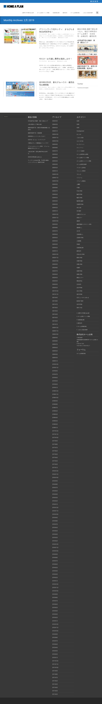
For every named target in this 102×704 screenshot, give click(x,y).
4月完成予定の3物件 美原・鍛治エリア (38, 121)
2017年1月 (55, 467)
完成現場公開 (56, 12)
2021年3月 (55, 317)
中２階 (51, 37)
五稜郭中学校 (80, 204)
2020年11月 (55, 331)
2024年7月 (55, 191)
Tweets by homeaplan (82, 87)
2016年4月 (55, 494)
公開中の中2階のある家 (28, 12)
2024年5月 (55, 197)
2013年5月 (55, 607)
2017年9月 (55, 441)
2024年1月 (55, 211)
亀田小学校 (79, 197)
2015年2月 (55, 541)
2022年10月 (55, 261)
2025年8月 (55, 147)
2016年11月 (55, 474)
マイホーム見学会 (64, 87)
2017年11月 (55, 434)
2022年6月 (55, 274)
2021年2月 (55, 321)
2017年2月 (55, 464)
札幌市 (78, 267)
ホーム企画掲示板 (75, 12)
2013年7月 (55, 600)
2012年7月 (55, 641)
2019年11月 (55, 367)
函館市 (51, 35)
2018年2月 (55, 424)
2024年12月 (55, 174)
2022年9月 (55, 264)
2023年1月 (55, 251)
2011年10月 (55, 667)
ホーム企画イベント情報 (43, 12)
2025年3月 (55, 164)
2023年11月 (55, 217)
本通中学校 (79, 261)
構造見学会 (79, 281)
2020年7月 (55, 344)
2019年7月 (55, 374)
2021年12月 (55, 291)
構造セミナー (80, 277)
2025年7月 (55, 151)
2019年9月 (55, 371)
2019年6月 (55, 377)
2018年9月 (55, 401)
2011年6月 (55, 680)
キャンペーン (80, 147)
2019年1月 (55, 387)
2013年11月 (55, 587)
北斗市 (78, 231)
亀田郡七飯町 (80, 201)
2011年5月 (55, 684)
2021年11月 (55, 294)
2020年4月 (55, 354)
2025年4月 (55, 161)
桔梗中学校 (79, 271)
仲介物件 (79, 211)
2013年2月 (55, 617)
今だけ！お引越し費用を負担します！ (55, 59)
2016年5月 (55, 491)
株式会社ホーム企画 (63, 37)
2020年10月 (55, 334)
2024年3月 (55, 204)
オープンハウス (46, 37)
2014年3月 (55, 574)
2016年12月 (55, 471)
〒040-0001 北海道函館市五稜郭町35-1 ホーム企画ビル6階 (87, 339)
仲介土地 (79, 207)
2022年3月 (55, 284)
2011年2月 (55, 694)
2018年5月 (55, 414)
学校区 (78, 244)
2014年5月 (55, 567)
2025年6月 (55, 154)
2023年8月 (55, 227)
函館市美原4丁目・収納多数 (35, 133)
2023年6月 (55, 234)
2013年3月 (55, 614)
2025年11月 (55, 137)
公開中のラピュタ (81, 214)
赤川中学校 (79, 304)
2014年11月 (55, 547)
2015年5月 (55, 530)
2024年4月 (55, 201)
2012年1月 (55, 657)
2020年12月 (55, 327)
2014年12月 (55, 544)
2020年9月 (55, 337)
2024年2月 (55, 207)
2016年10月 (55, 477)
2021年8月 (55, 301)
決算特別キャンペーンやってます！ (37, 136)
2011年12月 (55, 661)
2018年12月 (55, 391)
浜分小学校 (79, 291)
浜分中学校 (79, 287)
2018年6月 (55, 411)
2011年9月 (55, 670)
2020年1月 (55, 361)
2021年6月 (55, 307)
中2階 (48, 35)
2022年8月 (55, 267)
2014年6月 (55, 564)
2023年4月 (55, 241)
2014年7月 (55, 560)
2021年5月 (55, 311)
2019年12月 (55, 364)
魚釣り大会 (79, 307)
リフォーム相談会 (81, 181)
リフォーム (79, 177)
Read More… (42, 50)
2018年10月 (55, 397)
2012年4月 (55, 647)
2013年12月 (55, 584)
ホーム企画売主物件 (64, 34)
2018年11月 (55, 394)
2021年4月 (55, 314)
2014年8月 (55, 557)
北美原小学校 (80, 237)
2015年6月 (55, 527)
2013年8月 (55, 597)
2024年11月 (55, 177)
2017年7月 (55, 447)
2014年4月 (55, 571)
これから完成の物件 (88, 12)
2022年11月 (55, 257)
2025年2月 (55, 167)
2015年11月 (55, 510)
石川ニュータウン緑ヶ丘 (83, 297)
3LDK (78, 124)
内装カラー (79, 217)
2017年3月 (55, 461)
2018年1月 (55, 427)
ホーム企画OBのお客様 (82, 154)
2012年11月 (55, 627)
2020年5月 (55, 351)
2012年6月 (55, 644)
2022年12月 (55, 254)
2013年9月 (55, 594)
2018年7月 (55, 407)
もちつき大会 (80, 141)
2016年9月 (55, 481)
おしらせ (79, 134)
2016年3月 (55, 497)
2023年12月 (55, 214)
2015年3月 (55, 537)
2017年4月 (55, 457)
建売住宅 (65, 12)
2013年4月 (55, 610)
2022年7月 (55, 271)
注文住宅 (79, 284)
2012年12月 (55, 624)
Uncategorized (52, 61)
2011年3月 (55, 690)
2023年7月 (55, 231)
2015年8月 (55, 521)
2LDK (78, 121)
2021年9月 (55, 297)
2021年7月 (55, 304)
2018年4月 (55, 417)
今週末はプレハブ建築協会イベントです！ (38, 143)
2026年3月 (55, 124)
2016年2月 (55, 501)
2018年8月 (55, 404)
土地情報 (79, 241)
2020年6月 (55, 347)
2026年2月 (55, 127)
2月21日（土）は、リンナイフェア (36, 139)
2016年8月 (55, 484)
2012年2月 (55, 654)
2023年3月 (55, 244)
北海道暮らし (61, 35)
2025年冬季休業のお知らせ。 (35, 157)
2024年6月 (55, 194)
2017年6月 (55, 451)
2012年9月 (55, 634)
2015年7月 (55, 524)
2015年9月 (55, 517)
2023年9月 (55, 224)
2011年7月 (55, 677)
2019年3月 (55, 381)
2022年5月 (55, 277)
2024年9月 (55, 184)
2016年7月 (55, 487)
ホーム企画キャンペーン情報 (84, 161)
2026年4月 (55, 121)
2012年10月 (55, 630)
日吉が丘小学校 (80, 254)
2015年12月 (55, 507)
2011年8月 (55, 674)
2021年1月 (55, 324)
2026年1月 (55, 131)
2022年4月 (55, 281)
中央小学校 (79, 191)
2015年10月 (55, 514)
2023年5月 (55, 237)
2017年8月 (55, 444)
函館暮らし (55, 35)
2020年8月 (55, 341)
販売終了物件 (80, 301)
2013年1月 (55, 621)
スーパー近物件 (80, 151)
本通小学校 (79, 264)
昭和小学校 (79, 257)
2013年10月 (55, 591)
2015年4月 (55, 534)
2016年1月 (55, 504)
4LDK (78, 127)
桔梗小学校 (79, 274)
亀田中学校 (79, 194)
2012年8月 (55, 637)
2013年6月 (55, 604)
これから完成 (80, 137)
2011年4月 (55, 687)
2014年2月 (55, 577)
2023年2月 (55, 247)
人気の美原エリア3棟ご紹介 (87, 54)
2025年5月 (55, 157)
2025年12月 (55, 134)
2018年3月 (55, 421)
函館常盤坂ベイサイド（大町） (84, 224)
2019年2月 (55, 384)
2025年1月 (55, 171)
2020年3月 (55, 357)
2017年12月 (55, 431)
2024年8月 (55, 187)
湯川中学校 (79, 294)
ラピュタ (44, 35)
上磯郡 (78, 184)
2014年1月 (55, 580)
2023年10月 (55, 221)
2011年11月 (55, 664)
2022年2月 (55, 287)
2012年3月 (55, 650)
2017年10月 (55, 437)
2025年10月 (55, 141)
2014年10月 (55, 551)
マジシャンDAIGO (81, 171)
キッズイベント (80, 144)
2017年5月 (55, 454)
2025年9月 (55, 144)
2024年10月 (55, 181)
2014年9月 (55, 554)
